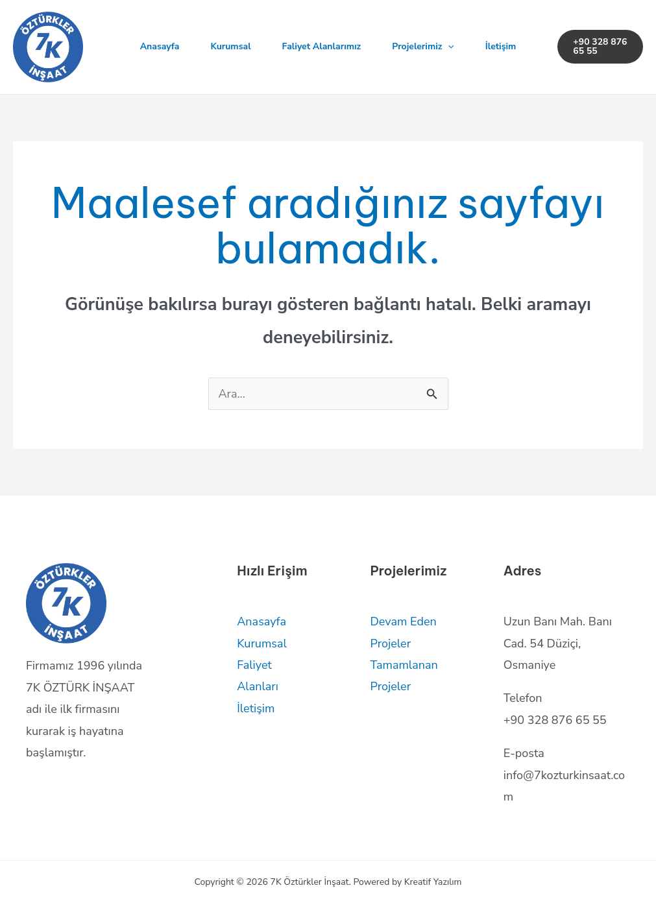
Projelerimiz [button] (423, 46)
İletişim (500, 46)
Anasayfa (160, 46)
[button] (448, 46)
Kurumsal (231, 46)
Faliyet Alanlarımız (321, 46)
